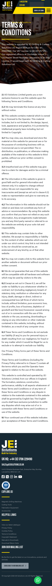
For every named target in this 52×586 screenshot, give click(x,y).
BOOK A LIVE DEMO (39, 10)
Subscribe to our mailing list (15, 565)
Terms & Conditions (9, 534)
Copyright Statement (9, 537)
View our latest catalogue (11, 524)
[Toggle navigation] (48, 10)
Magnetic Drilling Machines (12, 501)
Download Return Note (10, 543)
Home (5, 22)
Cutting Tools (7, 504)
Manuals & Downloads (10, 540)
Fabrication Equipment (10, 507)
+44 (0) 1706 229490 (21, 458)
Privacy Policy (7, 527)
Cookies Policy (7, 531)
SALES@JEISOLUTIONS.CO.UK (13, 464)
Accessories (6, 510)
